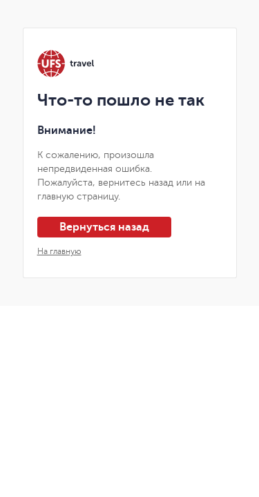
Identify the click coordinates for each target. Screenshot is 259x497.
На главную (59, 251)
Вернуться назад (104, 227)
